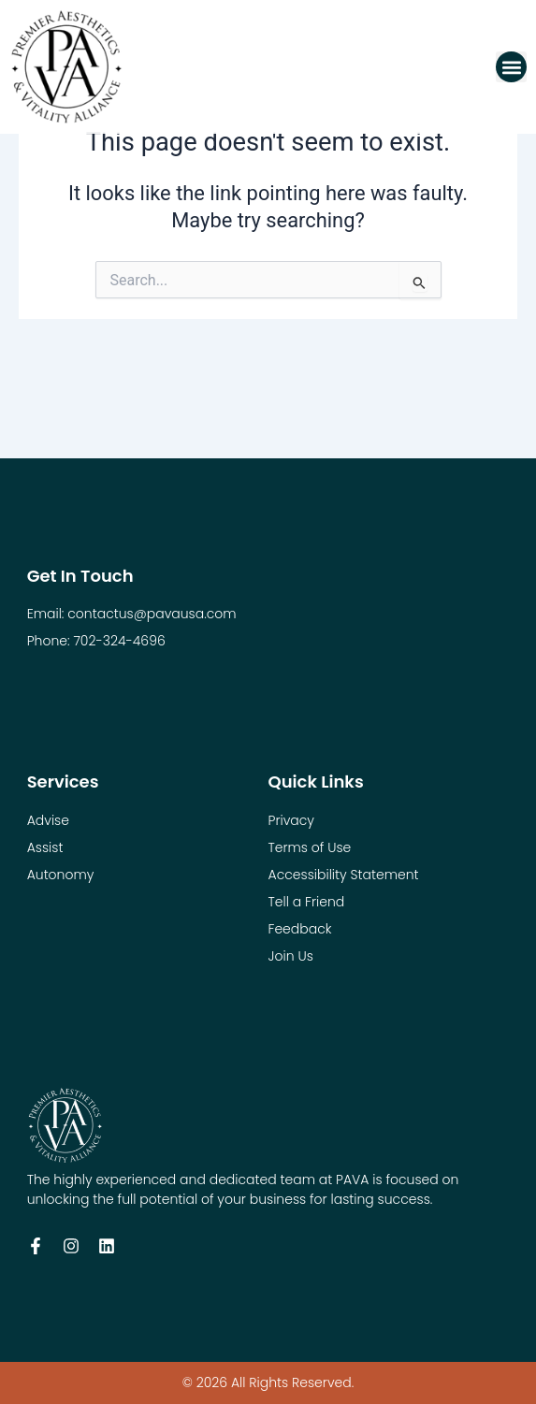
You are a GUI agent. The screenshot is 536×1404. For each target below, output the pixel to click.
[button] (511, 66)
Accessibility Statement (343, 874)
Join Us (290, 956)
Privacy (291, 820)
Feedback (300, 928)
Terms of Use (310, 847)
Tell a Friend (306, 901)
